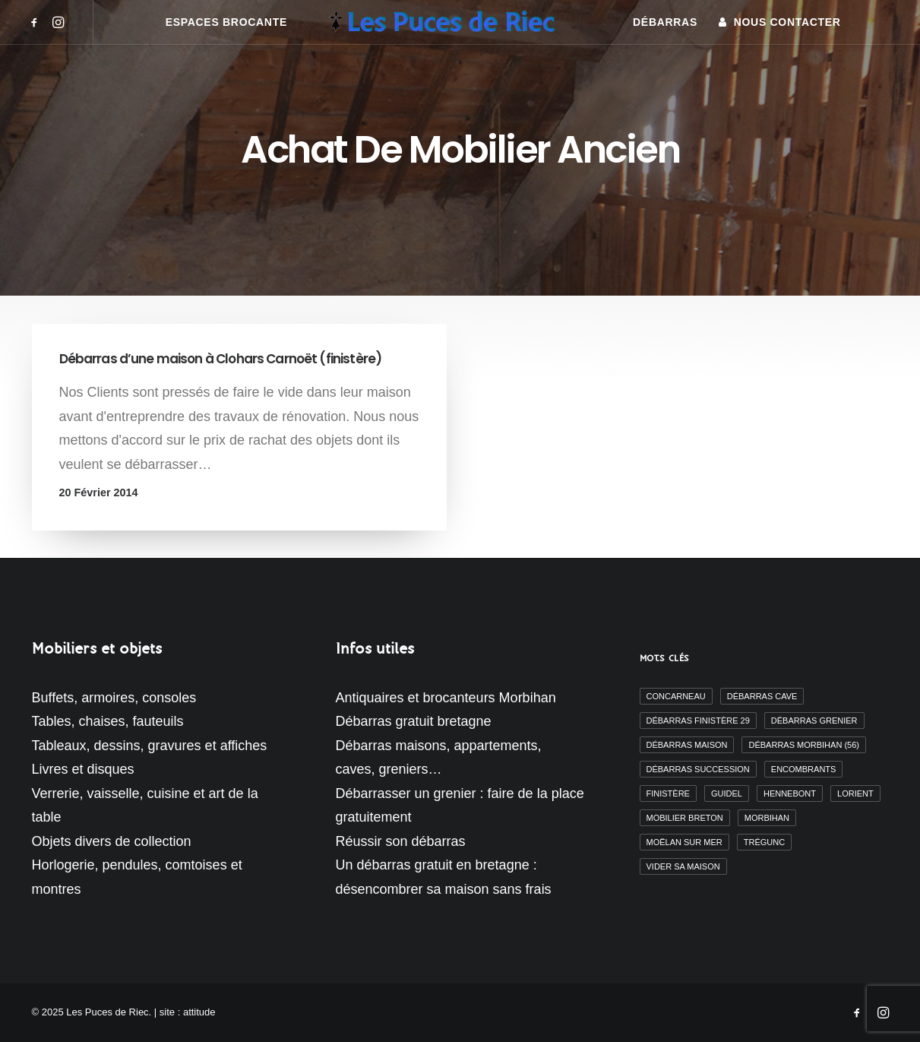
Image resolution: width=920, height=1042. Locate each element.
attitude (199, 1012)
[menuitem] (36, 22)
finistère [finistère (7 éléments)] (668, 793)
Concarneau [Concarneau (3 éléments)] (676, 696)
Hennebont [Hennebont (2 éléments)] (790, 793)
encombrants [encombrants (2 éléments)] (803, 769)
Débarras (665, 22)
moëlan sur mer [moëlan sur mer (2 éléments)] (684, 842)
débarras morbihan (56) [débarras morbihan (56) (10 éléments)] (803, 744)
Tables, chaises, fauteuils (108, 721)
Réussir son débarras (401, 841)
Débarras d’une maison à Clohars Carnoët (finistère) (220, 359)
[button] (36, 22)
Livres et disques (83, 769)
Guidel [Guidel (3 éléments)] (726, 793)
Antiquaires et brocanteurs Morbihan (446, 697)
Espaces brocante (226, 22)
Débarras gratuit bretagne (414, 721)
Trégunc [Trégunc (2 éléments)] (764, 842)
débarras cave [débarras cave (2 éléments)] (762, 696)
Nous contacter (787, 22)
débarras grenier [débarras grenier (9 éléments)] (814, 720)
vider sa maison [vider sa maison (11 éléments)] (683, 866)
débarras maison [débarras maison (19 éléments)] (687, 744)
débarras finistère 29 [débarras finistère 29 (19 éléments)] (698, 720)
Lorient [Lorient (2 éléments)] (855, 793)
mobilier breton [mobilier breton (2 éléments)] (685, 817)
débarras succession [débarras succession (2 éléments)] (698, 769)
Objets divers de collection (111, 841)
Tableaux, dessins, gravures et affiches (149, 745)
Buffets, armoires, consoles (114, 697)
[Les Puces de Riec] (460, 22)
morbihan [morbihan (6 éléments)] (767, 817)
